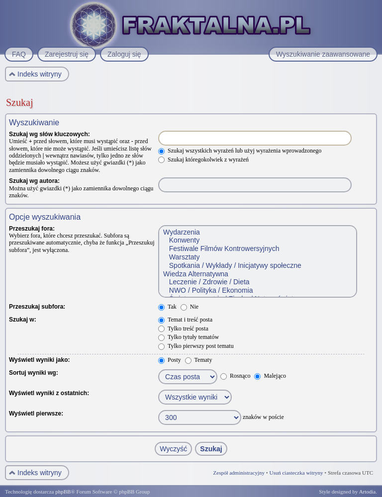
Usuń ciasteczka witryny (296, 473)
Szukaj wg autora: (34, 180)
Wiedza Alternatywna (257, 274)
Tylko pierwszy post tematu (196, 345)
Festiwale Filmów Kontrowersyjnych (257, 249)
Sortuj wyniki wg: (33, 372)
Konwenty (257, 240)
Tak (167, 306)
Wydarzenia (257, 232)
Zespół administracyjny (239, 473)
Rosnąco (235, 375)
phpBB (63, 492)
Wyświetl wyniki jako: (39, 359)
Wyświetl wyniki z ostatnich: (49, 393)
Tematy (198, 359)
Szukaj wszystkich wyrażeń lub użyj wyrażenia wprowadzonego (239, 150)
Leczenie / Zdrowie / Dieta (257, 282)
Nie (189, 306)
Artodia (367, 492)
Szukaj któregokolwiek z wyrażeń (203, 159)
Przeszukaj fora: (32, 228)
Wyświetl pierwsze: (36, 413)
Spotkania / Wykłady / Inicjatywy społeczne (257, 265)
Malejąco (270, 375)
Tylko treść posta (183, 328)
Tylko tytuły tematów (188, 336)
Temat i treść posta (185, 319)
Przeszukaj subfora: (37, 306)
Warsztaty (257, 257)
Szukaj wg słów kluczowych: (49, 134)
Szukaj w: (22, 319)
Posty (169, 359)
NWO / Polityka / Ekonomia (257, 290)
